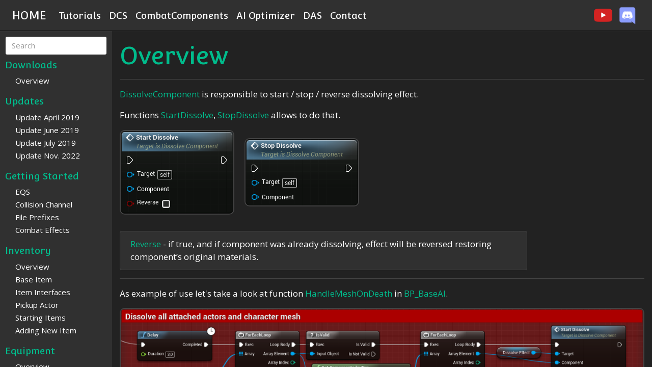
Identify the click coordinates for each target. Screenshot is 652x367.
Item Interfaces (42, 292)
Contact (348, 15)
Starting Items (40, 317)
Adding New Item (45, 330)
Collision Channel (43, 204)
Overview (32, 80)
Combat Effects (42, 230)
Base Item (33, 279)
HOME (29, 15)
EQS (22, 192)
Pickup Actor (37, 305)
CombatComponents (181, 15)
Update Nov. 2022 (47, 155)
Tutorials (80, 15)
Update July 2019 (45, 143)
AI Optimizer (265, 15)
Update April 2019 (47, 117)
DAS (312, 15)
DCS (118, 15)
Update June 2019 (47, 130)
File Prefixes (37, 217)
